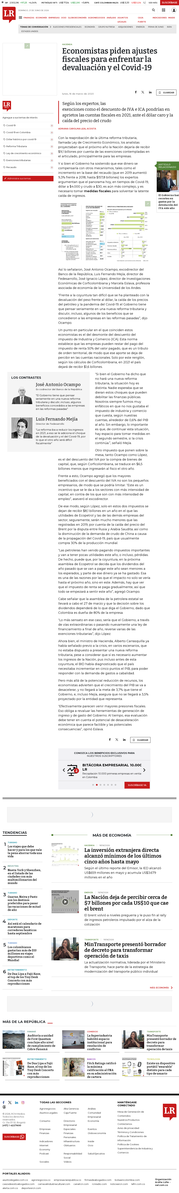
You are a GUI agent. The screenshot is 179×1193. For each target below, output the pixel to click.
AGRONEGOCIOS (96, 17)
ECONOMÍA (41, 17)
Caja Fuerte (70, 1112)
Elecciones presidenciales (67, 27)
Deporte (12, 919)
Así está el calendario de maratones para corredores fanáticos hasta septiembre (24, 928)
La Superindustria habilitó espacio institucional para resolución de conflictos (99, 1042)
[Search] (153, 10)
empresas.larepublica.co (67, 1180)
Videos (67, 1161)
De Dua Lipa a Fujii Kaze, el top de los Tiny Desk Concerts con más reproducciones (24, 978)
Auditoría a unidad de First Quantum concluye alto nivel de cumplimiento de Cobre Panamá (41, 1042)
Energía (140, 27)
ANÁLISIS (111, 17)
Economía (90, 27)
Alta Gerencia (71, 1108)
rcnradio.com (99, 1184)
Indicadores (46, 1141)
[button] (62, 770)
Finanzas (44, 1133)
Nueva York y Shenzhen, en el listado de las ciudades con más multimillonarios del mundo (24, 877)
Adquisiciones (125, 27)
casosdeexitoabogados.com (18, 1184)
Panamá (31, 1031)
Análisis (92, 1108)
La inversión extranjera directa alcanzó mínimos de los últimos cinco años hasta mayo (122, 856)
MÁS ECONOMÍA (159, 987)
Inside (91, 1141)
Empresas (45, 1129)
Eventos (92, 1129)
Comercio (92, 1031)
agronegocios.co (40, 1180)
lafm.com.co (138, 1184)
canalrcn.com (81, 1184)
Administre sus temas (17, 178)
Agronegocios (47, 1108)
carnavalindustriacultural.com (54, 1184)
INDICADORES (160, 17)
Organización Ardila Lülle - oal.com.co (163, 1182)
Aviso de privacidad (128, 1128)
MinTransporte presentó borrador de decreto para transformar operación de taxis (125, 950)
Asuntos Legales (48, 1112)
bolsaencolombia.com (127, 1180)
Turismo (12, 842)
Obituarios (69, 1145)
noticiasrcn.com (119, 1184)
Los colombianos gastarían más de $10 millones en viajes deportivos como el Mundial (22, 954)
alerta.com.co (10, 1188)
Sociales (44, 1161)
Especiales (69, 1129)
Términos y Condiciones (131, 1132)
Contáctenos (125, 1124)
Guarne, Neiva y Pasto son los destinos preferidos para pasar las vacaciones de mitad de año (24, 903)
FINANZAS (29, 17)
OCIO (63, 17)
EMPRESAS (54, 17)
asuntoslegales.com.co (15, 1180)
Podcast (44, 1153)
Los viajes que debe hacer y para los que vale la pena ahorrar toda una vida (25, 851)
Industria (13, 866)
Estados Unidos (29, 31)
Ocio (90, 1145)
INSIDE (171, 17)
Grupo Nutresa (106, 27)
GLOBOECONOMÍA (77, 17)
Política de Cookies (128, 1144)
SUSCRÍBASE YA (137, 785)
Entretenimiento (17, 970)
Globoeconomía (97, 1133)
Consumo (45, 1121)
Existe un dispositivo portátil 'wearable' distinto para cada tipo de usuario (161, 1068)
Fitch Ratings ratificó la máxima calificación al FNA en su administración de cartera (102, 1070)
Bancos (91, 1059)
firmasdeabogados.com (98, 1180)
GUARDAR (166, 92)
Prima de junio (156, 27)
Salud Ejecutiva (96, 1153)
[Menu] (21, 17)
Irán (169, 27)
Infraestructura (71, 1141)
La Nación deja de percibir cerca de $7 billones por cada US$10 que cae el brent (126, 903)
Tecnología (153, 1059)
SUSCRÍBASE (169, 2)
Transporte (154, 1031)
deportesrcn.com (31, 1188)
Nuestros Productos (128, 1120)
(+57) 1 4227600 (12, 1125)
